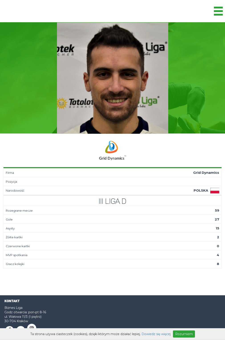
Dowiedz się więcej (156, 334)
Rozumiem (184, 334)
